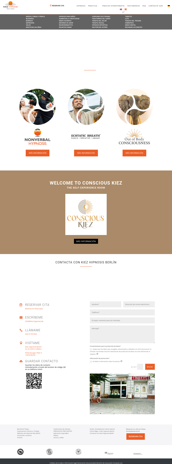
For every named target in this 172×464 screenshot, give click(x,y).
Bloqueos (30, 19)
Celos (28, 25)
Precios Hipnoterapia (113, 6)
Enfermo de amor (66, 23)
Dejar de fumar (65, 27)
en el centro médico (33, 349)
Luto (127, 19)
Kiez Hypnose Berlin (33, 347)
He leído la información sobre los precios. (106, 361)
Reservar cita (58, 5)
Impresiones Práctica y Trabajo (28, 431)
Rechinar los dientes (133, 27)
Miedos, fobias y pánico (35, 16)
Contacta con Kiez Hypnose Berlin (102, 433)
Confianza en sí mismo (101, 16)
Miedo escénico (65, 21)
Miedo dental (130, 25)
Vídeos (55, 435)
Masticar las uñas (33, 27)
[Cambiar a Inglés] (121, 10)
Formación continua (24, 435)
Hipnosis (81, 6)
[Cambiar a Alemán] (169, 6)
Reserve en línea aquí (34, 308)
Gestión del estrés (99, 27)
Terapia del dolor (99, 21)
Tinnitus (128, 16)
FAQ (144, 6)
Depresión (30, 23)
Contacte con (156, 6)
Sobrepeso (129, 23)
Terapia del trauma (133, 21)
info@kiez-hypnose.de (34, 321)
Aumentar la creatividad (69, 19)
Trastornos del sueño (101, 19)
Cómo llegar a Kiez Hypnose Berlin (102, 431)
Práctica (92, 6)
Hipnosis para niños (67, 16)
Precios (19, 437)
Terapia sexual (98, 23)
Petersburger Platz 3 (33, 353)
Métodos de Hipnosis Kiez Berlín (28, 433)
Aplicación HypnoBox (61, 433)
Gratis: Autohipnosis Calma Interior (102, 429)
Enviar (150, 367)
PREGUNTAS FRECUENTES (62, 431)
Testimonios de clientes (61, 429)
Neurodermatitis (66, 25)
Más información (37, 153)
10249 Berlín (30, 355)
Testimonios (133, 6)
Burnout (29, 21)
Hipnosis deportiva (100, 25)
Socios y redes (58, 437)
